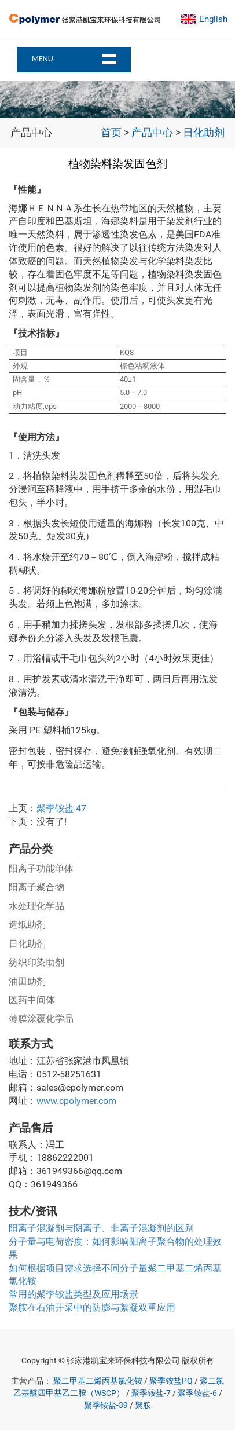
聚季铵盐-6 (197, 1393)
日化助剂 (204, 132)
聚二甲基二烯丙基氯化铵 (97, 1381)
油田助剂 (27, 981)
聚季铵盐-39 (106, 1405)
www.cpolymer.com (76, 1100)
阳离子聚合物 (36, 887)
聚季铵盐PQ (171, 1381)
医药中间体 (32, 999)
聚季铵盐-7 (151, 1393)
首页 (111, 132)
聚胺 (143, 1405)
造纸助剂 (27, 924)
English (213, 19)
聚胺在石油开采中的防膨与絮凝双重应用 (92, 1307)
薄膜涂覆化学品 (41, 1018)
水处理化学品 (36, 906)
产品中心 (152, 132)
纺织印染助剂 (36, 962)
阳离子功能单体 (41, 868)
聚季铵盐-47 (61, 808)
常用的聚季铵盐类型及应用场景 (73, 1294)
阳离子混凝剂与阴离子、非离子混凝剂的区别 (101, 1228)
